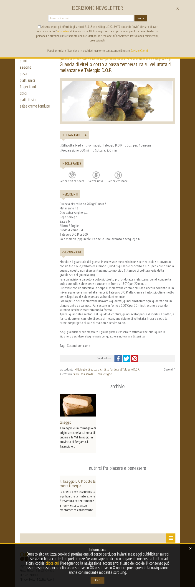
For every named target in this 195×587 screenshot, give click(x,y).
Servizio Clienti (139, 51)
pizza (24, 74)
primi (23, 61)
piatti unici (27, 81)
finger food (28, 88)
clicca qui (55, 563)
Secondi (168, 369)
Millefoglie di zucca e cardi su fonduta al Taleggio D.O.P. (107, 369)
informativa (63, 31)
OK (97, 580)
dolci (23, 95)
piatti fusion (29, 102)
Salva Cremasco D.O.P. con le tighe (92, 374)
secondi (26, 68)
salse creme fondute (35, 109)
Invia (140, 18)
